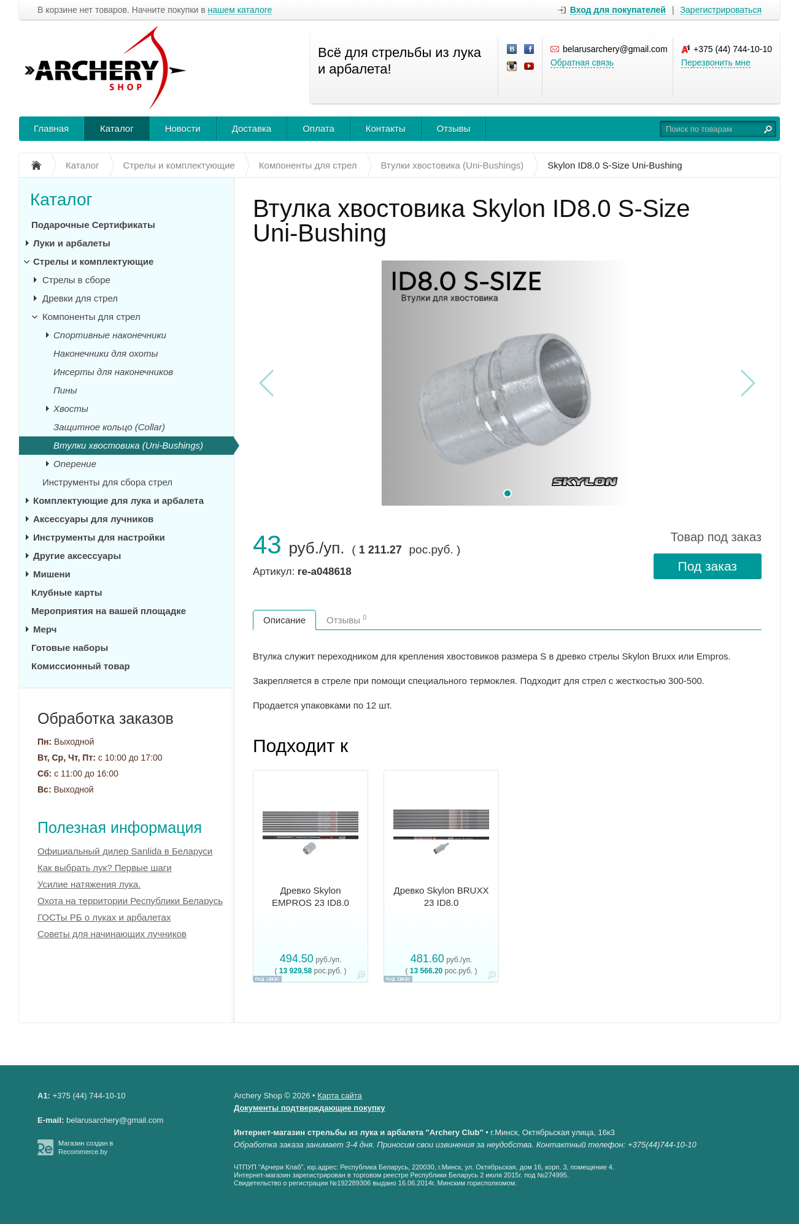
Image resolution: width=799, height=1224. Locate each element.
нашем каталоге (240, 10)
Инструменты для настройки (99, 537)
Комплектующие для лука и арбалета (118, 500)
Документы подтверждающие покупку (309, 1107)
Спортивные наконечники (109, 335)
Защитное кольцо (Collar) (109, 427)
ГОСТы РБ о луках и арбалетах (104, 917)
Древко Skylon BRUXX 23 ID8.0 (441, 896)
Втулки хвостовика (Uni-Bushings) (128, 445)
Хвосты (70, 408)
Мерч (44, 629)
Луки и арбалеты (71, 243)
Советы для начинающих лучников (112, 934)
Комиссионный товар (80, 666)
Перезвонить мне (716, 62)
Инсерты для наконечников (113, 372)
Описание (284, 620)
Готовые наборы (69, 647)
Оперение (74, 463)
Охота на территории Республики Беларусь (130, 900)
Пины (65, 390)
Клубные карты (66, 592)
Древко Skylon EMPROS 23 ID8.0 (310, 896)
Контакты (386, 128)
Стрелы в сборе (76, 280)
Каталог (117, 128)
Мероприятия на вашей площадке (108, 611)
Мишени (52, 574)
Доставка (251, 128)
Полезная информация (119, 827)
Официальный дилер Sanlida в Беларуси (124, 851)
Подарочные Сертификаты (93, 224)
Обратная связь (582, 62)
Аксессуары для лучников (93, 519)
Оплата (318, 128)
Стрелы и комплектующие (93, 261)
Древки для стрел (80, 298)
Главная (51, 128)
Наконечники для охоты (105, 353)
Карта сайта (339, 1095)
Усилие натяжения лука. (89, 884)
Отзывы (454, 128)
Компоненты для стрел (91, 316)
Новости (183, 128)
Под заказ (707, 566)
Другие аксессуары (77, 555)
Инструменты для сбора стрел (107, 482)
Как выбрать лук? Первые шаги (104, 867)
